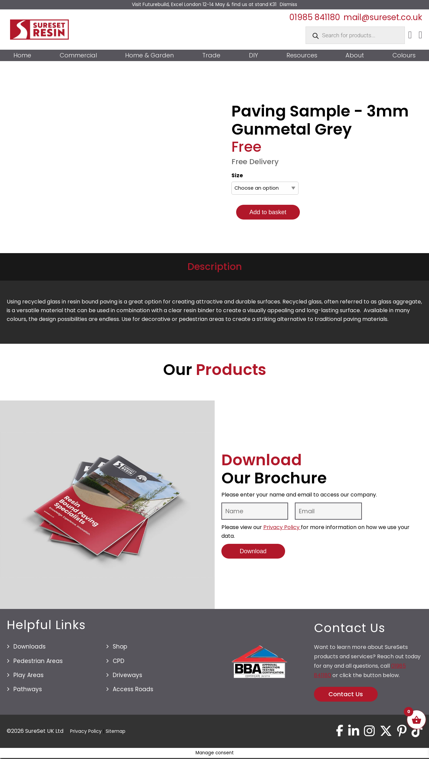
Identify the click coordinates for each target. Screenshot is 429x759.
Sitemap (115, 731)
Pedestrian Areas (38, 661)
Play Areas (28, 675)
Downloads (29, 647)
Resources (301, 55)
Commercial (78, 55)
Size (237, 175)
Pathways (27, 689)
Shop (120, 647)
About (354, 55)
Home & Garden (149, 55)
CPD (118, 661)
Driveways (127, 675)
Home (22, 55)
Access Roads (133, 689)
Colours (404, 55)
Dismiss (288, 4)
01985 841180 (314, 17)
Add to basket (267, 212)
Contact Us (345, 694)
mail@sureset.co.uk (382, 17)
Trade (211, 55)
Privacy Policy (282, 527)
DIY (253, 55)
